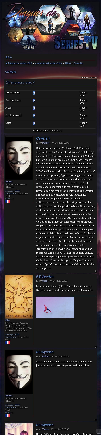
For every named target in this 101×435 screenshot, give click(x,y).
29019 (17, 191)
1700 (17, 334)
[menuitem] (8, 57)
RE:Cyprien (45, 276)
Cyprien (10, 72)
